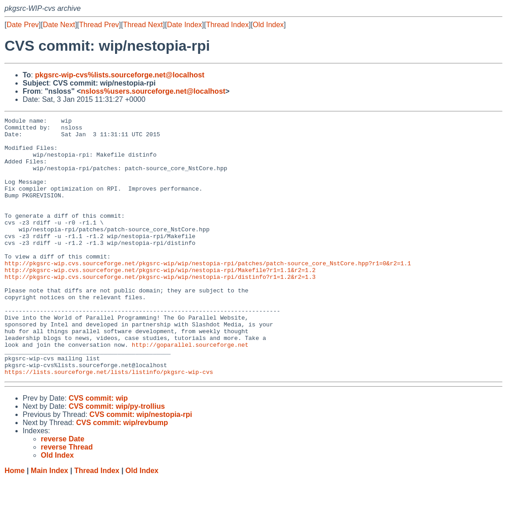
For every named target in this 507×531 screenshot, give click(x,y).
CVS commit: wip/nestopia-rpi (140, 466)
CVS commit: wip (98, 450)
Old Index (268, 25)
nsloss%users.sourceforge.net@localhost (153, 91)
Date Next (59, 25)
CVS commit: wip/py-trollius (116, 458)
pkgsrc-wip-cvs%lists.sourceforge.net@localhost (119, 75)
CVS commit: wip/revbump (122, 474)
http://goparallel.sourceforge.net (190, 391)
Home (14, 522)
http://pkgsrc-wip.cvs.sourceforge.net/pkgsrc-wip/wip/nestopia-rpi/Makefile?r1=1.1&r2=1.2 (160, 301)
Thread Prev (99, 25)
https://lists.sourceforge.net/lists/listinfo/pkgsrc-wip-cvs (109, 423)
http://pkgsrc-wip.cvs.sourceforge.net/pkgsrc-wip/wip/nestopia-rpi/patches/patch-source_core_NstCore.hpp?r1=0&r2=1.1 (208, 293)
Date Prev (22, 25)
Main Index (49, 522)
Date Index (184, 25)
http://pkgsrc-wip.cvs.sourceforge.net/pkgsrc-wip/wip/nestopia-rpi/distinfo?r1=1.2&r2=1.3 (160, 309)
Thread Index (227, 25)
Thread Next (143, 25)
